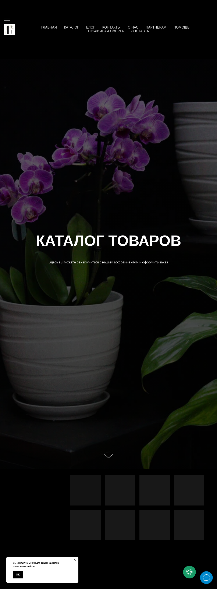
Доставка (140, 31)
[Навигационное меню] (7, 21)
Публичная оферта (106, 31)
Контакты (111, 27)
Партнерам (156, 27)
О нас (133, 27)
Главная (49, 27)
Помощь (181, 27)
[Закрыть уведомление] (75, 560)
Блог (90, 27)
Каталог (71, 27)
